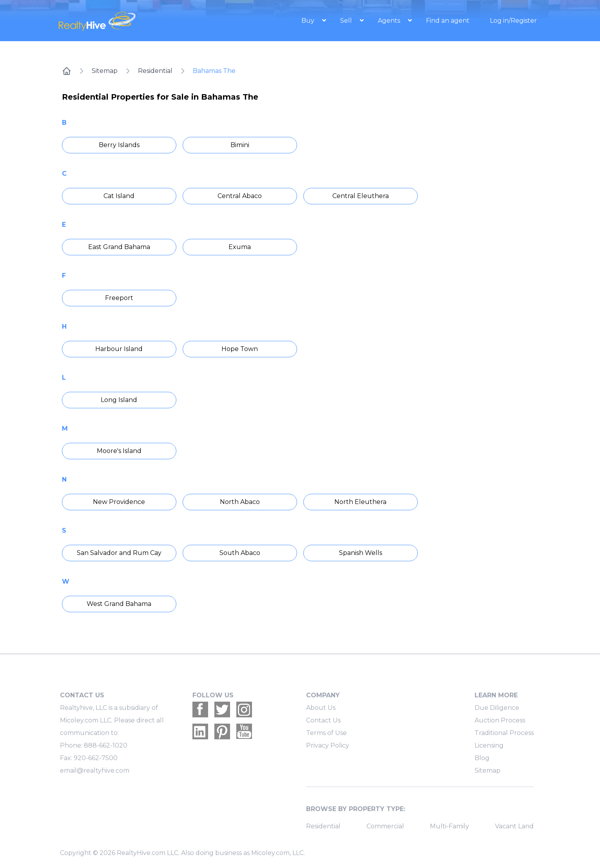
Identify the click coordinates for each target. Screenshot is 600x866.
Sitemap (105, 71)
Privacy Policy (327, 745)
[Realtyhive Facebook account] (200, 709)
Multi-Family (449, 826)
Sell (346, 20)
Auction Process (500, 720)
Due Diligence (497, 707)
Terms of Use (326, 733)
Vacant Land (514, 826)
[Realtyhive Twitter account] (222, 709)
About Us (320, 707)
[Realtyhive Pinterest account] (222, 731)
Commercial (385, 826)
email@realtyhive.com (94, 770)
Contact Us (323, 720)
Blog (482, 758)
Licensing (489, 745)
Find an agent (447, 20)
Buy (308, 20)
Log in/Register (513, 20)
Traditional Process (504, 733)
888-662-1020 (105, 745)
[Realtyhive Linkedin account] (200, 731)
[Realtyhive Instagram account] (244, 709)
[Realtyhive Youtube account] (244, 731)
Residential (155, 71)
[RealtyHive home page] (129, 20)
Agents (390, 20)
